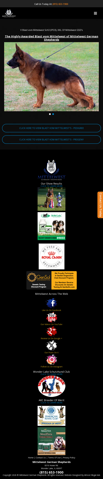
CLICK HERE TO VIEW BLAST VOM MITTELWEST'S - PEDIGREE (51, 128)
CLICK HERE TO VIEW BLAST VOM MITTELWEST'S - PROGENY (51, 139)
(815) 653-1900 (60, 4)
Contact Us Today (101, 205)
